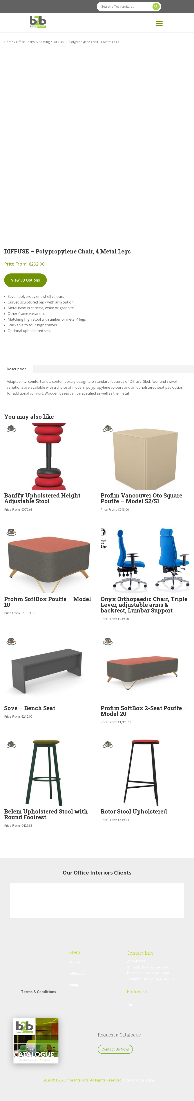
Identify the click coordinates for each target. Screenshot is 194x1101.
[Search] (129, 6)
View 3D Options (25, 280)
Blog (74, 985)
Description (17, 368)
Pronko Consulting (138, 1080)
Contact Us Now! (115, 1049)
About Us (77, 973)
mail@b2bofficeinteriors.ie (147, 967)
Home (8, 42)
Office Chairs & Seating (33, 42)
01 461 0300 (137, 961)
